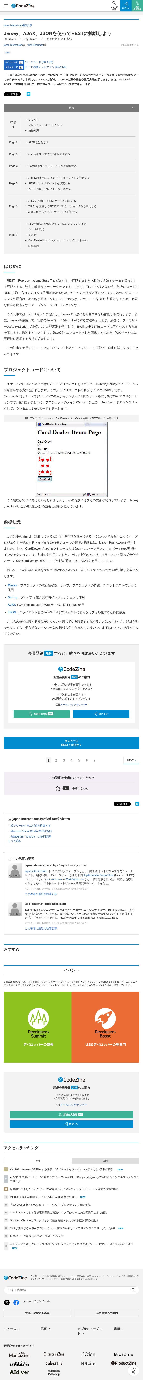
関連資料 (33, 245)
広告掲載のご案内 (107, 1313)
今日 (37, 1160)
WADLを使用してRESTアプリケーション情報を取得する (62, 206)
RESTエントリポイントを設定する (49, 183)
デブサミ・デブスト (89, 1331)
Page (13, 142)
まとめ (32, 234)
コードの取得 (36, 229)
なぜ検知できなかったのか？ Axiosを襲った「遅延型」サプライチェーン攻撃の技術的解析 (64, 1189)
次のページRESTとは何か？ (71, 742)
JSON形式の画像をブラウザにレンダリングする (57, 223)
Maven (12, 585)
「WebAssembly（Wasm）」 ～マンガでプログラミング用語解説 (50, 1204)
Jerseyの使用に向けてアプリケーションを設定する (59, 177)
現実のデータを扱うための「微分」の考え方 (37, 1236)
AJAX (12, 604)
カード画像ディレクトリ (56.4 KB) (46, 66)
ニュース (12, 1329)
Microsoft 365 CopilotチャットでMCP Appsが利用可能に (43, 1196)
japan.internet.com (13, 45)
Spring (12, 597)
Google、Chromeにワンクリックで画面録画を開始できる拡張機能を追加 (54, 1220)
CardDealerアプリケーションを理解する (52, 165)
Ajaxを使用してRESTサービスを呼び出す (53, 211)
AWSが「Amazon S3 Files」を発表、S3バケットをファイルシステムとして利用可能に (62, 1169)
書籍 (119, 1329)
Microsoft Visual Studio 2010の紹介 (31, 831)
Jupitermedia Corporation (98, 875)
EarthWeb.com (75, 879)
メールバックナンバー (71, 704)
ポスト (12, 94)
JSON (12, 612)
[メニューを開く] (5, 5)
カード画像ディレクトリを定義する (49, 188)
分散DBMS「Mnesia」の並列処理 (31, 836)
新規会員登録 (41, 714)
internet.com (54, 879)
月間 (105, 1160)
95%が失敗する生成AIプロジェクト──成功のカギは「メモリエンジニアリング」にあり (62, 1228)
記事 (46, 1329)
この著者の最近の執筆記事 (41, 894)
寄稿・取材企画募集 (37, 1313)
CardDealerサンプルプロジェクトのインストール (58, 240)
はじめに (33, 119)
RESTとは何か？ (38, 142)
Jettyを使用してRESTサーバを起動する (52, 200)
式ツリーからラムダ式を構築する (31, 825)
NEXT (132, 760)
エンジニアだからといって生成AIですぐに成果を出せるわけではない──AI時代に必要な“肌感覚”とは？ (71, 1243)
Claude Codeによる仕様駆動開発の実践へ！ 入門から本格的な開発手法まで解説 (58, 1212)
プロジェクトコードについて (45, 124)
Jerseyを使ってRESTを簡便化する (49, 154)
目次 (102, 108)
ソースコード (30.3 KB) (39, 62)
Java (7, 52)
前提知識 (33, 130)
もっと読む (14, 840)
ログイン (101, 714)
